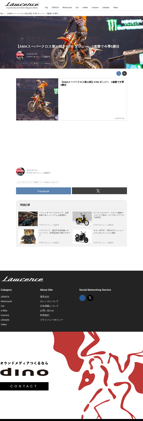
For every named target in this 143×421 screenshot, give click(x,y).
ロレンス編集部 (43, 57)
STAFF (30, 57)
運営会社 (44, 296)
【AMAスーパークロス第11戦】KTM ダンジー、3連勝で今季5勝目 (67, 46)
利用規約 (44, 315)
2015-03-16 (32, 54)
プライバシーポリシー (51, 319)
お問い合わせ (47, 310)
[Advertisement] (39, 142)
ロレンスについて (49, 301)
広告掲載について (49, 306)
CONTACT (24, 386)
